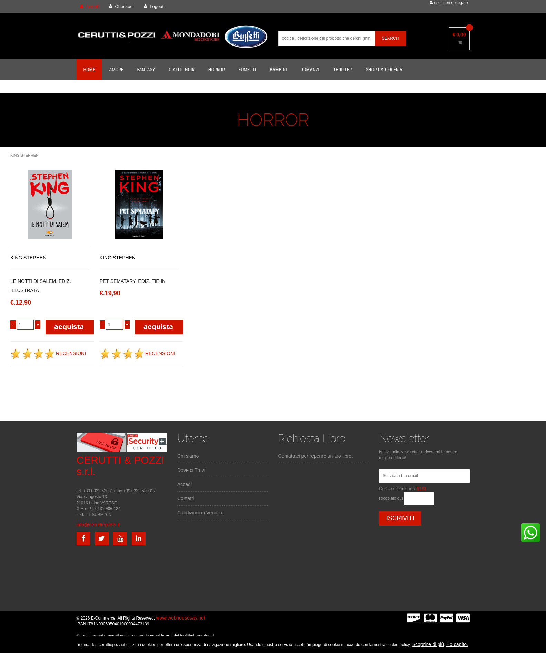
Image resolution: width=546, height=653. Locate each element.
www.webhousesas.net (180, 618)
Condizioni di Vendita (199, 512)
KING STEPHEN (24, 155)
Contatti (185, 498)
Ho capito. (457, 644)
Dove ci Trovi (191, 470)
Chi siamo (188, 456)
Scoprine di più (428, 644)
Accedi (184, 484)
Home (89, 69)
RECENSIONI (48, 353)
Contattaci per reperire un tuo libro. (315, 456)
